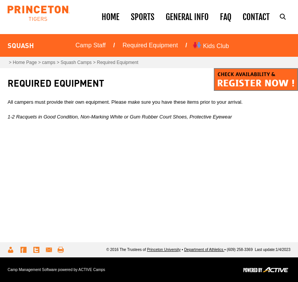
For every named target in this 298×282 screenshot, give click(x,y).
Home (110, 17)
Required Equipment (150, 45)
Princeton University (164, 250)
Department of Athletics (204, 250)
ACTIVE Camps (91, 270)
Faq (225, 17)
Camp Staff (90, 45)
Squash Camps (76, 62)
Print (62, 250)
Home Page (25, 62)
